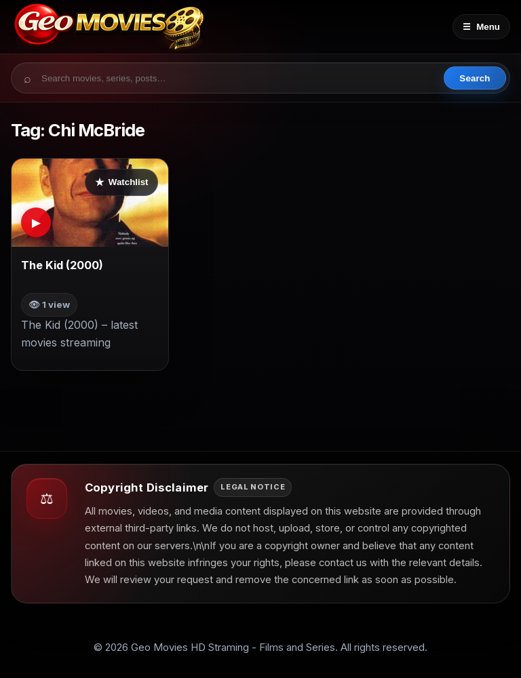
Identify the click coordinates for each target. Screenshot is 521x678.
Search (474, 78)
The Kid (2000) (62, 265)
